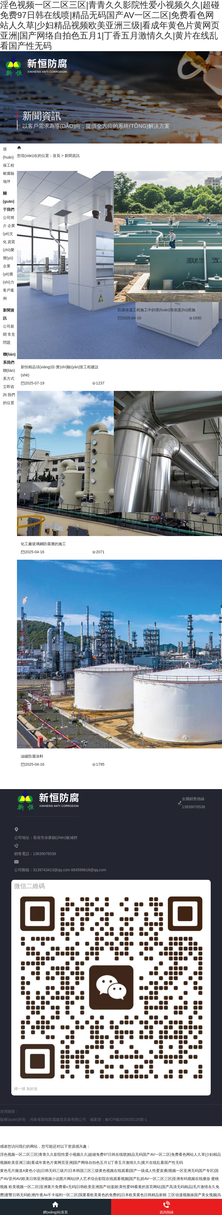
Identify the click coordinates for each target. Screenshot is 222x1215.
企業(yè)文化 (9, 230)
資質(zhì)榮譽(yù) (9, 246)
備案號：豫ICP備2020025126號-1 (118, 1119)
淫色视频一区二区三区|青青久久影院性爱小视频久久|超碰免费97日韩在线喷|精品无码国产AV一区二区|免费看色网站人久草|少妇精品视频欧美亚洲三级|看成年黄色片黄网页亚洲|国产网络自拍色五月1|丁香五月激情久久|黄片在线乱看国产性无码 (110, 25)
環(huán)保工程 (8, 154)
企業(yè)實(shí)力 (8, 271)
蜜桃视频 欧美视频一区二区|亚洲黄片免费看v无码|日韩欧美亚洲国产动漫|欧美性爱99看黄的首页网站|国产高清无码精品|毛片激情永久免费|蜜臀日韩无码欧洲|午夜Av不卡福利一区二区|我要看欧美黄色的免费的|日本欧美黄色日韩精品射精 (109, 1187)
